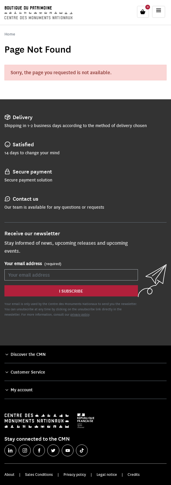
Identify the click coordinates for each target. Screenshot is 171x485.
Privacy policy (74, 474)
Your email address (32, 263)
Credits (134, 474)
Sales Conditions (39, 474)
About (9, 474)
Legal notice (107, 474)
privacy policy (79, 314)
